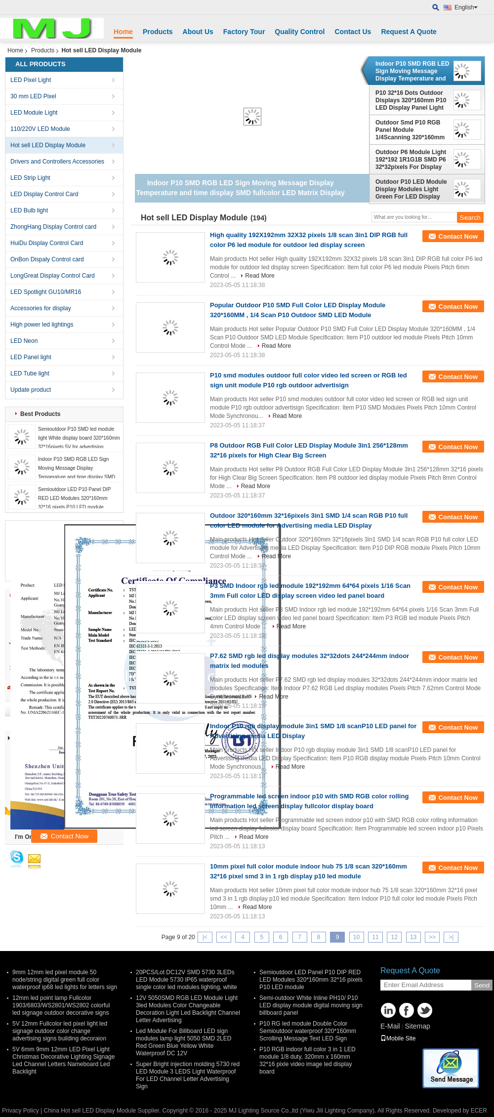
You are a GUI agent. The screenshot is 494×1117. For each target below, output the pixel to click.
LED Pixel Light (30, 80)
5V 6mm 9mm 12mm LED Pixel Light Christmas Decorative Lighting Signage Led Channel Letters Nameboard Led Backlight (63, 1060)
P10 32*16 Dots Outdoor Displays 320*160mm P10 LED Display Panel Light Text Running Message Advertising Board (410, 100)
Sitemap (417, 1026)
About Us (198, 32)
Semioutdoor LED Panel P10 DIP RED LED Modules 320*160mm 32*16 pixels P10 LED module (311, 980)
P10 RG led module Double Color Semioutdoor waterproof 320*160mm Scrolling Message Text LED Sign (307, 1031)
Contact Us (352, 32)
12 (394, 937)
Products (158, 32)
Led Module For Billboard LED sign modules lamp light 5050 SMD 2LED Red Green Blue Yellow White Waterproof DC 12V (183, 1042)
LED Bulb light (29, 210)
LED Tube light (29, 373)
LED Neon (24, 340)
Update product (30, 389)
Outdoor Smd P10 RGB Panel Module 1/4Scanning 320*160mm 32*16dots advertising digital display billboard (410, 130)
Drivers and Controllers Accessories (57, 161)
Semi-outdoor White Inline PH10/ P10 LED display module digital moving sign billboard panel (311, 1005)
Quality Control (300, 32)
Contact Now (458, 236)
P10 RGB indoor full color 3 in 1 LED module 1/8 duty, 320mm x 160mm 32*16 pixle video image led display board (307, 1060)
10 (356, 937)
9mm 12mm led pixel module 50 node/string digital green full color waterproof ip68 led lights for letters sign (64, 980)
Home (123, 32)
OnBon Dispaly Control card (47, 259)
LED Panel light (30, 357)
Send (482, 985)
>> (432, 937)
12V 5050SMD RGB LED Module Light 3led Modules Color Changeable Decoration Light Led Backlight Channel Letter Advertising (188, 1009)
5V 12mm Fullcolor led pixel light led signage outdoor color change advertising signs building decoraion (59, 1031)
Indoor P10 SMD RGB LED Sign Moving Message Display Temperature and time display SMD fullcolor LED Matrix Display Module (412, 71)
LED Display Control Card (44, 194)
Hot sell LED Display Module (47, 145)
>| (451, 937)
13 (413, 937)
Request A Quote (409, 32)
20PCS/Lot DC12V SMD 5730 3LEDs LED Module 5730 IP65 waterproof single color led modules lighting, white (186, 980)
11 (375, 937)
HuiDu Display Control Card (46, 243)
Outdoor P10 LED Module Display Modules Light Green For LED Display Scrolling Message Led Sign (411, 189)
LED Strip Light (30, 177)
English (466, 7)
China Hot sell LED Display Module (89, 1110)
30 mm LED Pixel (33, 96)
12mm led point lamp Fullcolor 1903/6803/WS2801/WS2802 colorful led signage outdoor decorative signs (61, 1005)
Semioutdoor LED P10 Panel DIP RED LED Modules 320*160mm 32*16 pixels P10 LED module (74, 498)
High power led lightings (41, 324)
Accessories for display (40, 308)
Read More (259, 275)
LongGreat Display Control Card (52, 275)
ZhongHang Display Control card (53, 226)
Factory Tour (244, 32)
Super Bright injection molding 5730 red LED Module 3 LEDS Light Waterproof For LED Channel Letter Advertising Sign (188, 1075)
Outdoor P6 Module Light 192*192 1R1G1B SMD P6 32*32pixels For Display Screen (410, 159)
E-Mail (390, 1026)
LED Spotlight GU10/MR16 (45, 292)
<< (223, 937)
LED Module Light (33, 112)
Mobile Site (397, 1038)
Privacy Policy (20, 1110)
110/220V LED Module (40, 128)
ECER (479, 1110)
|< (205, 937)
